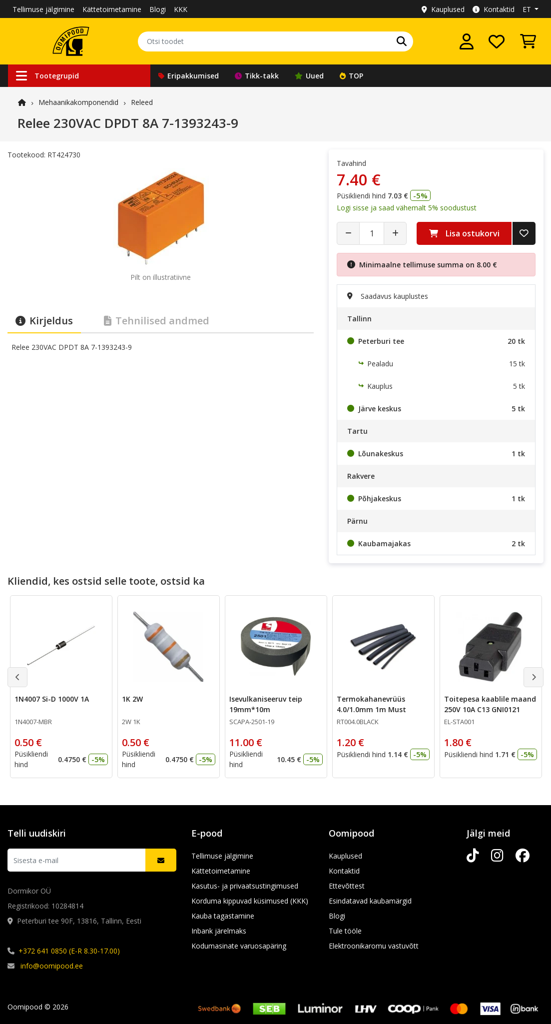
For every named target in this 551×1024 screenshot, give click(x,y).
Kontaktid (494, 9)
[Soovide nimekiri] (496, 41)
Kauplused (443, 9)
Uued (309, 75)
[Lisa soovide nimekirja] (524, 233)
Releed (142, 102)
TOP (351, 75)
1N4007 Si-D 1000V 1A (51, 699)
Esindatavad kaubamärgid (370, 901)
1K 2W (132, 699)
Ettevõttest (347, 886)
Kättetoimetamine (111, 9)
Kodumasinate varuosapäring (238, 946)
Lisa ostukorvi (464, 233)
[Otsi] (401, 41)
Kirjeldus (44, 320)
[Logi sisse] (466, 41)
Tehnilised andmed (156, 320)
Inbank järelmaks (218, 931)
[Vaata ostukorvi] (528, 41)
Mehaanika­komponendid (78, 102)
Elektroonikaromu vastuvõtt (374, 946)
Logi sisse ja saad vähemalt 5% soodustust (407, 207)
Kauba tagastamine (222, 916)
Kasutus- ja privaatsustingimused (244, 886)
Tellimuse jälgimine (43, 9)
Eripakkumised (188, 75)
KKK (180, 9)
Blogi (157, 9)
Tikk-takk (257, 75)
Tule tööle (345, 931)
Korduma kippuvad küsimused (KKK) (249, 901)
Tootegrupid (47, 75)
